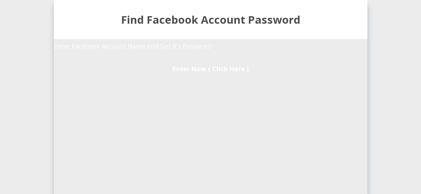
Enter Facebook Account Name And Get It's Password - (135, 45)
